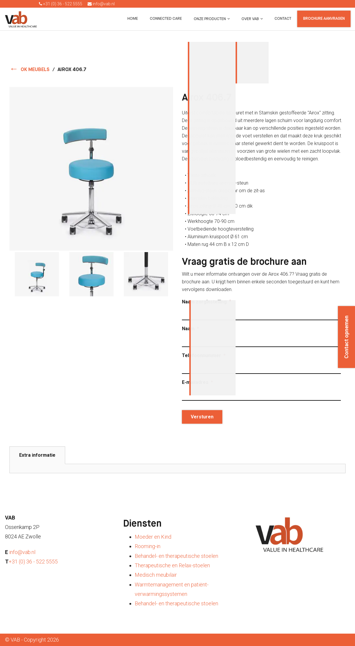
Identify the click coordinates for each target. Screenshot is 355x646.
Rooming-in (147, 546)
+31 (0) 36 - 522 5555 (60, 3)
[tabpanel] (177, 468)
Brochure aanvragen (324, 19)
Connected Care (166, 19)
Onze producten (210, 19)
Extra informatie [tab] (37, 455)
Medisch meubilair (156, 575)
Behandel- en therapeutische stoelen (176, 556)
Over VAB (250, 19)
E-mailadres (197, 382)
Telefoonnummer (204, 355)
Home (132, 19)
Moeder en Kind (153, 537)
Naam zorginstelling (206, 302)
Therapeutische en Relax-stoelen (172, 565)
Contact (283, 19)
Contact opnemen (346, 337)
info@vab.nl (101, 3)
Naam (190, 328)
